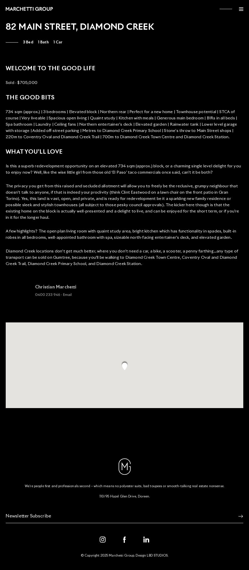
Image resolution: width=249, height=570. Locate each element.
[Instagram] (103, 540)
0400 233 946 (47, 296)
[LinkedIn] (146, 540)
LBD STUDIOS (157, 555)
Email (67, 296)
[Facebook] (124, 540)
